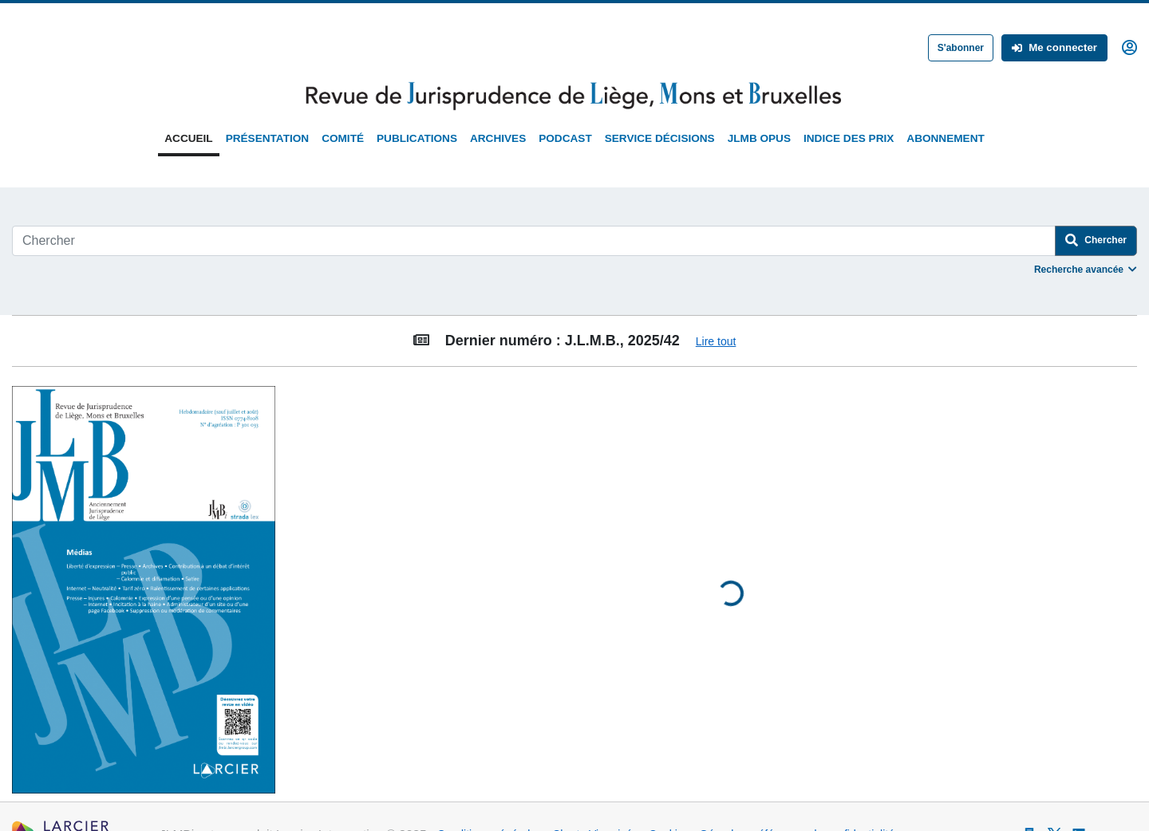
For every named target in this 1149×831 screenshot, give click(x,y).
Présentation (267, 138)
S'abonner (961, 47)
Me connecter (1054, 47)
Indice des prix (849, 138)
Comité (343, 138)
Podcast (565, 138)
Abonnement (945, 138)
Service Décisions (660, 138)
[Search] (534, 241)
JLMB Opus (759, 138)
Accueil (188, 138)
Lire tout (716, 341)
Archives (498, 138)
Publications (417, 138)
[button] (1129, 46)
